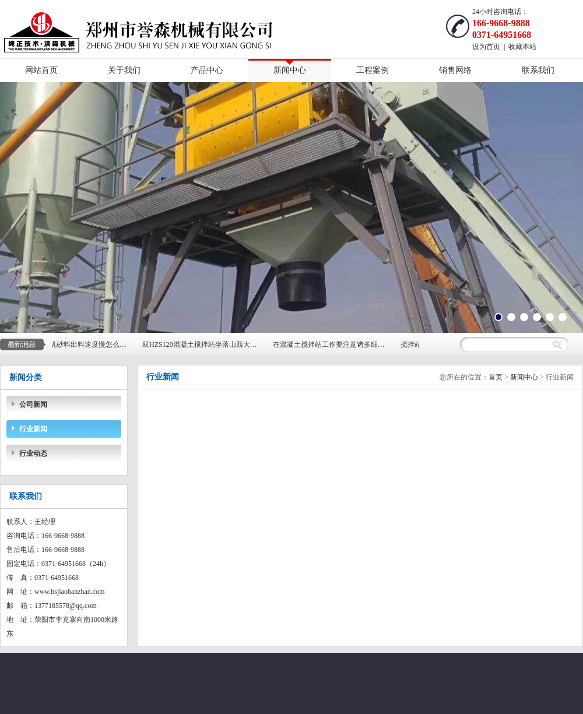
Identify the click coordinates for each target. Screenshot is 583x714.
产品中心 (207, 70)
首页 (496, 377)
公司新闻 (33, 404)
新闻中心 (289, 70)
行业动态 (33, 453)
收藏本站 (522, 47)
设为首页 (486, 47)
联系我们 (538, 70)
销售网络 (455, 70)
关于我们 (124, 70)
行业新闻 (33, 429)
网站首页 (41, 70)
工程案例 (372, 70)
